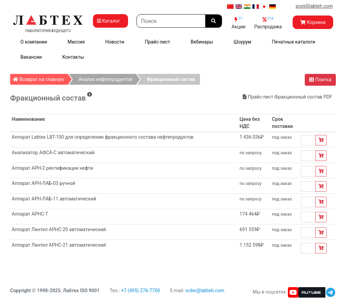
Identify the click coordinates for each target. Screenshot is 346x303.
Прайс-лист (157, 42)
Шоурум (242, 42)
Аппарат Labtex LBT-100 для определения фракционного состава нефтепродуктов (103, 137)
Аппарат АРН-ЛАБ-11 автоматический (54, 198)
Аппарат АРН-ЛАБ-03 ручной (43, 183)
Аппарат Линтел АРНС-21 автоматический (59, 245)
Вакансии (31, 57)
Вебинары (202, 42)
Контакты (73, 57)
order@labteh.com (205, 290)
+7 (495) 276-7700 (140, 290)
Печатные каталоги (293, 42)
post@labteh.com (314, 6)
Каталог (110, 21)
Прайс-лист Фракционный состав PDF (287, 97)
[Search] (171, 21)
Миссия (76, 42)
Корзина (312, 22)
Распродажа (268, 22)
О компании (33, 42)
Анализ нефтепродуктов (105, 79)
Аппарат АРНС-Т (30, 214)
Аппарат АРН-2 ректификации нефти (52, 168)
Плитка (320, 79)
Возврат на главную (40, 78)
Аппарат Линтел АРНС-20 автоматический (59, 229)
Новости (114, 42)
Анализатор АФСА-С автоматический (53, 152)
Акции (238, 22)
